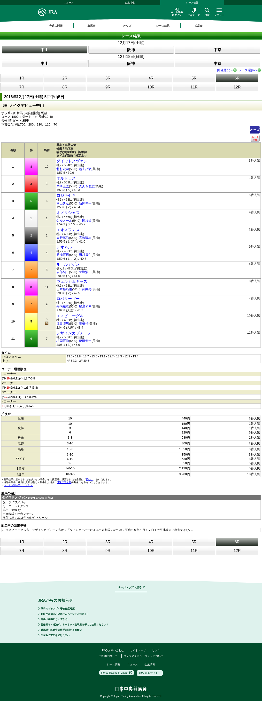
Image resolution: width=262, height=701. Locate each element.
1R (21, 78)
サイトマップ (138, 650)
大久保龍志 (87, 186)
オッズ (254, 130)
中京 (217, 50)
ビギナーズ (194, 12)
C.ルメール (64, 220)
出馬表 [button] (91, 25)
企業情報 (130, 2)
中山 (44, 50)
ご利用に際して (108, 655)
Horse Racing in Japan (116, 672)
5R (194, 78)
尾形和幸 (85, 306)
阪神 (131, 50)
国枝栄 (87, 220)
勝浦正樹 (62, 255)
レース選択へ (248, 70)
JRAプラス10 (64, 482)
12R (237, 87)
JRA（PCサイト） (150, 672)
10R (150, 87)
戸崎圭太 (62, 186)
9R (108, 87)
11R (194, 87)
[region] (131, 25)
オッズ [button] (127, 25)
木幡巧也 (66, 289)
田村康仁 (85, 255)
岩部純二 (62, 272)
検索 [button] (207, 12)
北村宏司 (62, 169)
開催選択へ (225, 70)
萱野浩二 (85, 272)
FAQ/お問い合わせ (113, 650)
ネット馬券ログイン (177, 12)
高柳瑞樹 (85, 238)
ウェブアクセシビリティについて (143, 655)
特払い (89, 479)
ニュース (68, 2)
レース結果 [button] (163, 25)
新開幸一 (85, 203)
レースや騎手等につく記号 (18, 485)
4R (150, 78)
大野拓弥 (62, 238)
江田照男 (62, 323)
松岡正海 (62, 341)
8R (64, 87)
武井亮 (87, 289)
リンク (156, 650)
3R (108, 78)
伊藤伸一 (85, 341)
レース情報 (192, 2)
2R (64, 78)
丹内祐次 (62, 306)
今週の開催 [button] (55, 25)
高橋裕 (83, 323)
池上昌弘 (85, 169)
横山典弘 (62, 203)
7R (21, 87)
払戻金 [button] (198, 25)
